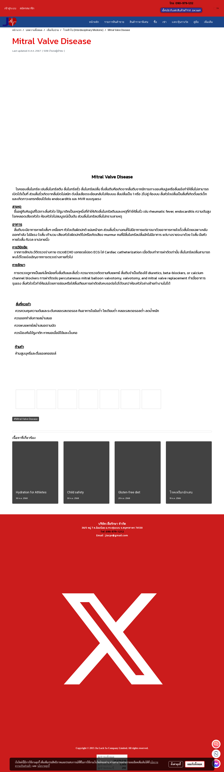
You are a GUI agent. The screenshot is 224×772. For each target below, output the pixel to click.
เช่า (164, 22)
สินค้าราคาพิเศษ (139, 22)
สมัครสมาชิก (27, 8)
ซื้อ (155, 22)
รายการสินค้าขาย (114, 22)
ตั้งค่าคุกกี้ (176, 764)
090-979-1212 (184, 3)
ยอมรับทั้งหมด (194, 764)
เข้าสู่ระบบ (10, 8)
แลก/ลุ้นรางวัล (180, 22)
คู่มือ (196, 22)
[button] (218, 22)
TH (216, 8)
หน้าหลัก (94, 22)
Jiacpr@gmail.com (116, 535)
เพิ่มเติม (208, 22)
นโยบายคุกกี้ (43, 765)
